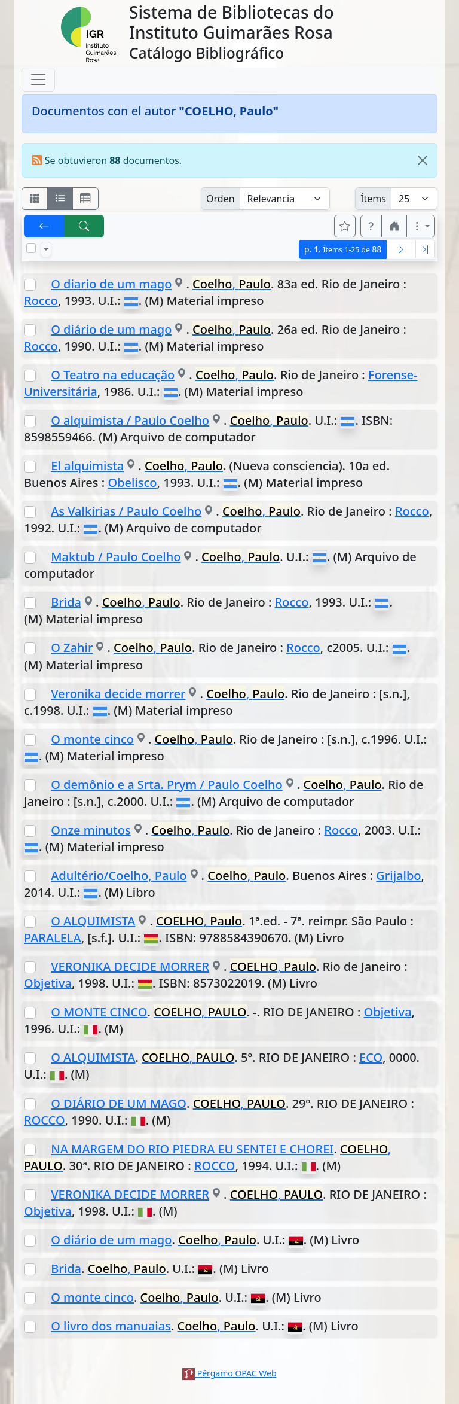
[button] (371, 226)
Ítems (373, 198)
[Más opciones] (420, 226)
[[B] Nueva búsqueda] (84, 226)
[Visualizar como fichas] (35, 198)
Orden (220, 198)
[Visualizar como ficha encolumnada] (60, 198)
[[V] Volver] (44, 226)
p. (342, 249)
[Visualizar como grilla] (85, 198)
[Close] (422, 160)
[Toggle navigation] (38, 80)
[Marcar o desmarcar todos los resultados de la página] (31, 248)
